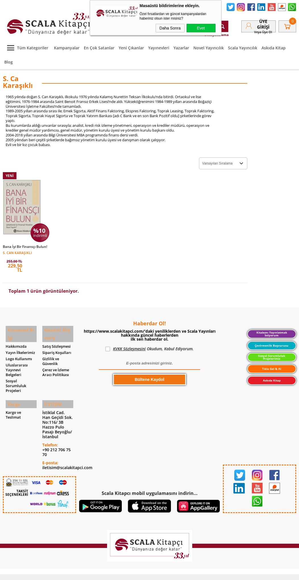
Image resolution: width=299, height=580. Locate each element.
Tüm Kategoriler (26, 45)
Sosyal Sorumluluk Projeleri (16, 379)
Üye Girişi (263, 22)
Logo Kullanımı (19, 351)
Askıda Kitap (274, 45)
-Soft (119, 572)
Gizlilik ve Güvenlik (50, 354)
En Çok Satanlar (99, 45)
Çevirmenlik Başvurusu (271, 343)
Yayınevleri (158, 45)
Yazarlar (181, 45)
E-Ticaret (132, 572)
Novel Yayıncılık (208, 45)
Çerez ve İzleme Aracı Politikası (55, 365)
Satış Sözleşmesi (56, 339)
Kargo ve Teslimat (13, 406)
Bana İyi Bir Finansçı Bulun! (25, 243)
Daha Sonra (170, 28)
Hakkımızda (16, 339)
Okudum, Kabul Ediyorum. (149, 346)
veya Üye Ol (263, 30)
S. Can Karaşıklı (17, 249)
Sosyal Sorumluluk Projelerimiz (272, 354)
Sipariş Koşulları (56, 345)
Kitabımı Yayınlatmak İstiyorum (271, 330)
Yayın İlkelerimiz (20, 345)
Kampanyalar (67, 45)
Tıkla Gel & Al (272, 366)
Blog (8, 59)
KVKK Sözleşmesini (129, 346)
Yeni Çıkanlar (131, 45)
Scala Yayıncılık (242, 45)
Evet (201, 28)
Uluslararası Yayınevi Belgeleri (17, 363)
